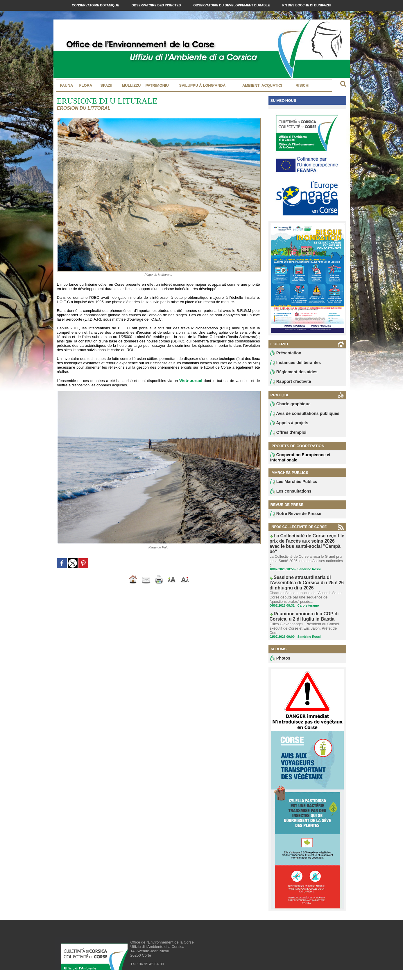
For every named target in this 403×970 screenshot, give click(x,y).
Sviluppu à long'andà (202, 85)
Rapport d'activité (288, 383)
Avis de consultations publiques (300, 416)
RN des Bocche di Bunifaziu (306, 5)
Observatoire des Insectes (157, 5)
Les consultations (288, 495)
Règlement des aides (291, 373)
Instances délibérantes (292, 363)
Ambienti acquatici (262, 85)
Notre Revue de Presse (292, 518)
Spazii (106, 85)
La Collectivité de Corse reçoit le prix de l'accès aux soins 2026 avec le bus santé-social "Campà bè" (305, 544)
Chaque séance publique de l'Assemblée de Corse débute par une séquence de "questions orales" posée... (305, 580)
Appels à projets (287, 426)
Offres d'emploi (286, 436)
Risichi (302, 85)
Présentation (284, 353)
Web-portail (191, 380)
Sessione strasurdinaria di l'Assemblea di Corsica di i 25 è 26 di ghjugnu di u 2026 (306, 570)
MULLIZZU (131, 85)
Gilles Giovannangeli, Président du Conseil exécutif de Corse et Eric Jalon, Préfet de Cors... (307, 606)
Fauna (66, 85)
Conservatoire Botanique (96, 5)
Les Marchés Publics (291, 485)
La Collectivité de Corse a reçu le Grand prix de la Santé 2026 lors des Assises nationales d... (306, 554)
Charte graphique (288, 406)
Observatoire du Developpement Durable (232, 5)
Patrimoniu (157, 85)
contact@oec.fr (159, 948)
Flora (85, 85)
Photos (279, 634)
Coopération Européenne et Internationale (296, 461)
